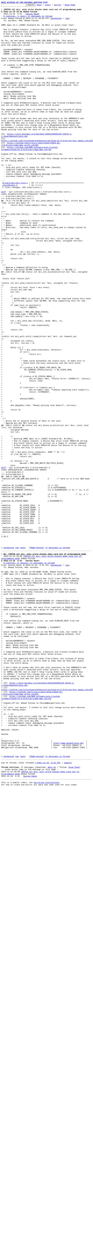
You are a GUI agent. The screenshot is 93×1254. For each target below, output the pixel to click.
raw (67, 21)
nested (39, 656)
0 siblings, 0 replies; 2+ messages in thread (29, 674)
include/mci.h (9, 221)
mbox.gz (52, 918)
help (43, 5)
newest (67, 913)
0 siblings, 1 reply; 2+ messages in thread (28, 18)
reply (23, 656)
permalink (56, 21)
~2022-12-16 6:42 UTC (48, 913)
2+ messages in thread (57, 656)
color (52, 5)
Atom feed (74, 5)
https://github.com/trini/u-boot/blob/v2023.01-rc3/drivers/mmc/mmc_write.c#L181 (31, 172)
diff (3, 229)
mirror (62, 5)
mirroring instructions (46, 935)
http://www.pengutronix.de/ (69, 890)
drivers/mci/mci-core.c (15, 219)
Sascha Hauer (33, 16)
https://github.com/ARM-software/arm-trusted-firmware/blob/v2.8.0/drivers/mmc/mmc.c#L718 (29, 177)
